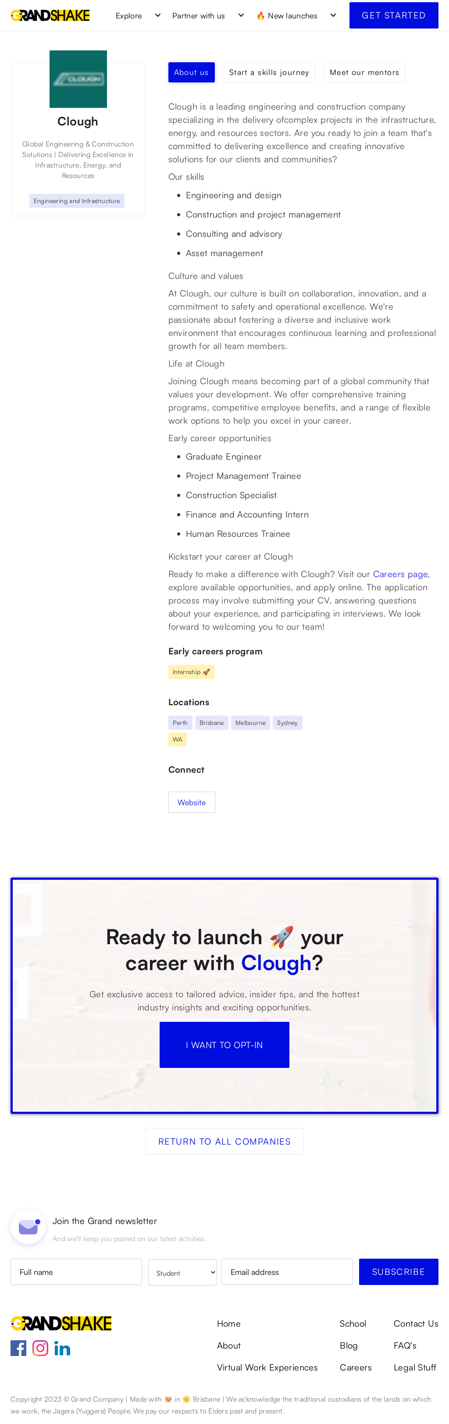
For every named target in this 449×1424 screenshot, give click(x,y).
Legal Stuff (415, 1367)
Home (229, 1323)
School (353, 1323)
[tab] (191, 72)
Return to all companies (224, 1141)
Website (192, 802)
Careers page (400, 573)
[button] (135, 15)
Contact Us (416, 1323)
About (229, 1345)
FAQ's (405, 1345)
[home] (50, 15)
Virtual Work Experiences (267, 1367)
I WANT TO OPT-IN (224, 1044)
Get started (394, 15)
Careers (356, 1367)
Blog (349, 1345)
